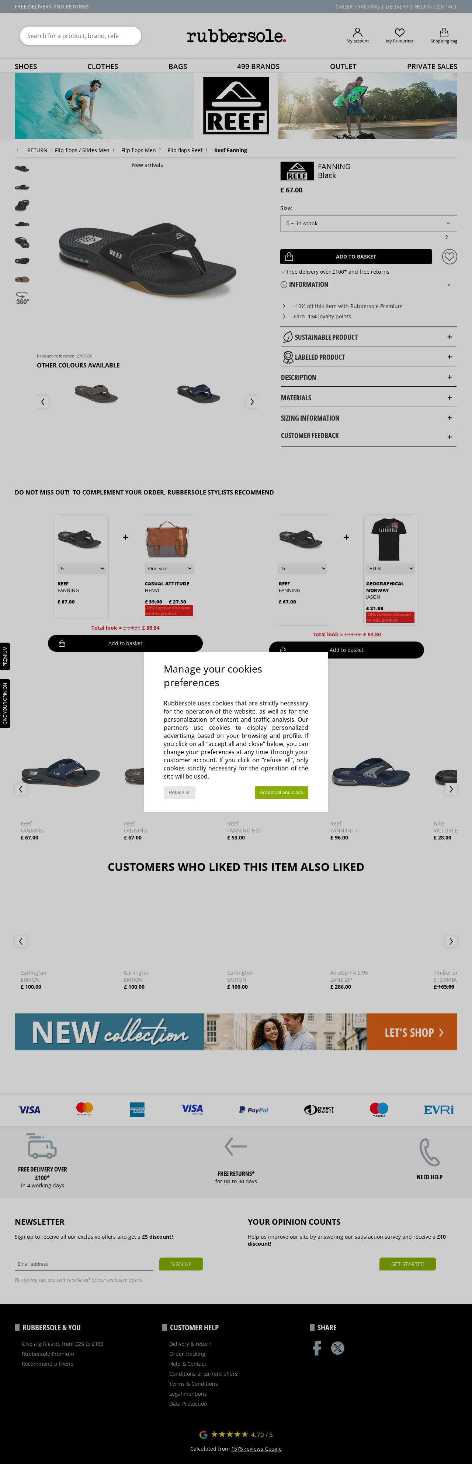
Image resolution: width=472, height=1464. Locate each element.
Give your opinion (5, 704)
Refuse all (179, 792)
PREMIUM (5, 656)
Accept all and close (281, 792)
